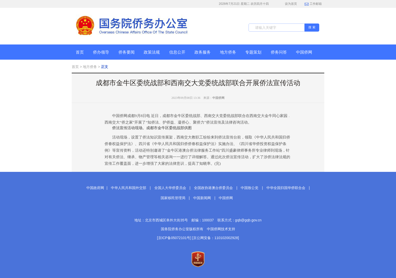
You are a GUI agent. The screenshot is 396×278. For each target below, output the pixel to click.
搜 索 (311, 27)
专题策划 (253, 52)
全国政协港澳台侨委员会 (213, 188)
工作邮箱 (313, 4)
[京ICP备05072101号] (174, 238)
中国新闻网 (202, 198)
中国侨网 (304, 52)
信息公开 (177, 52)
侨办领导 (101, 52)
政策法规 (152, 52)
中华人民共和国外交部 (128, 188)
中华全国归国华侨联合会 (285, 188)
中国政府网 (95, 188)
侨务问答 (279, 52)
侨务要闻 (126, 52)
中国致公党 (249, 188)
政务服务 (202, 52)
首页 (80, 52)
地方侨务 (228, 52)
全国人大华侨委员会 (170, 188)
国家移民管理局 (173, 198)
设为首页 (288, 4)
